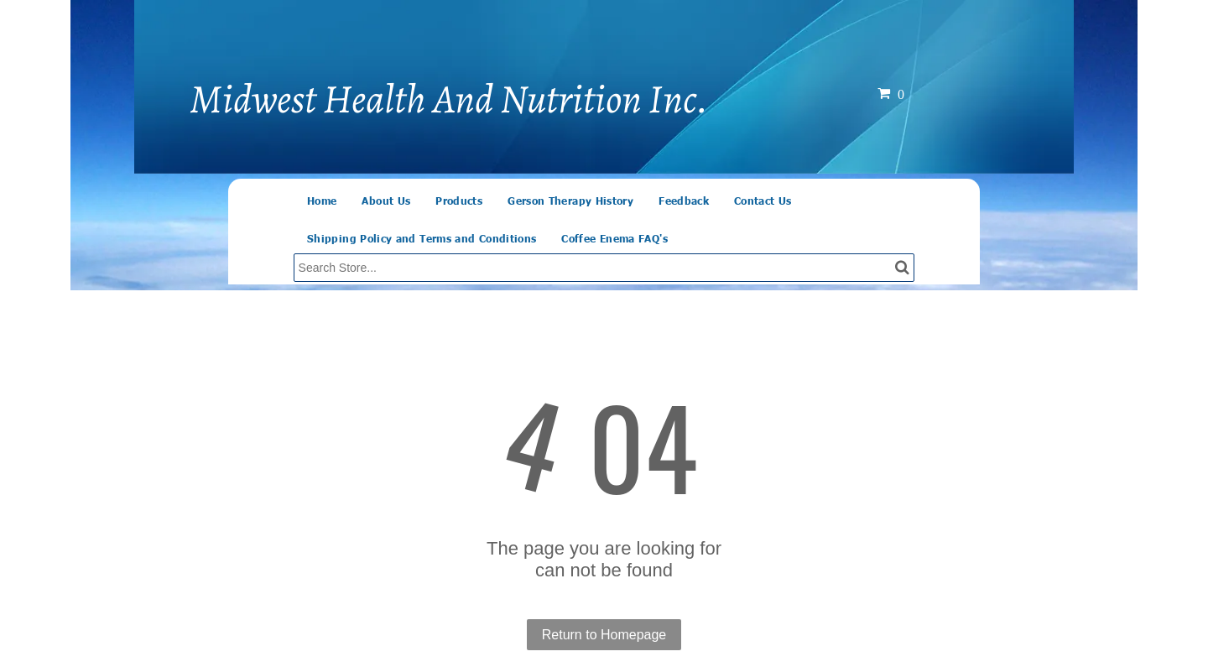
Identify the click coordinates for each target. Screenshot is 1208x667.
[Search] (604, 267)
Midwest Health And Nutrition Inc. (449, 99)
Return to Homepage (604, 635)
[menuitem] (321, 201)
